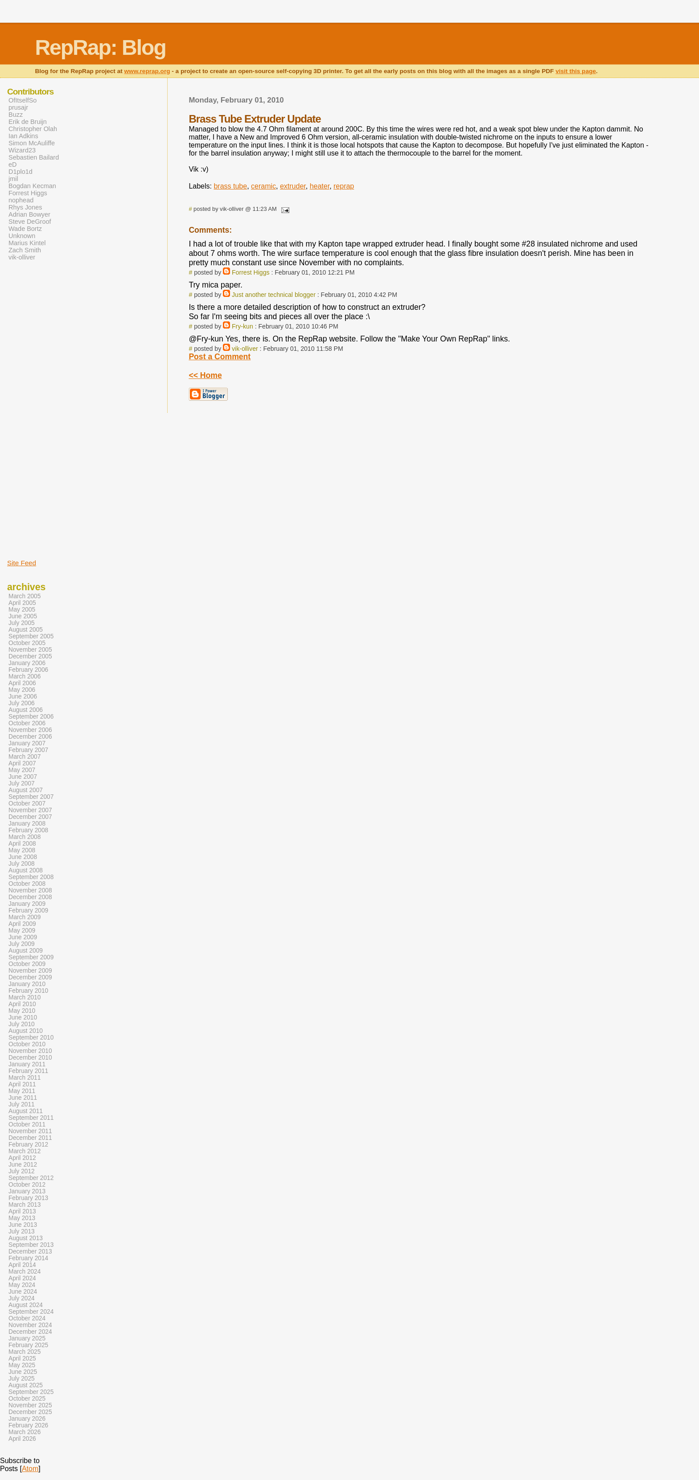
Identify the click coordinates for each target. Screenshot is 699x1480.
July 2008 (21, 863)
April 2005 (22, 603)
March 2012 (24, 1151)
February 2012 (28, 1144)
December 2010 (30, 1057)
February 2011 (28, 1071)
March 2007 (24, 756)
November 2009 (30, 970)
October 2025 (26, 1398)
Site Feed (21, 563)
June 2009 (22, 937)
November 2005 (30, 649)
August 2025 (25, 1385)
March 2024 (24, 1271)
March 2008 (24, 837)
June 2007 (22, 776)
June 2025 (22, 1372)
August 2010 (25, 1031)
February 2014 (28, 1258)
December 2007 (30, 817)
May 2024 (21, 1285)
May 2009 (21, 930)
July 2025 (21, 1378)
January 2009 (26, 903)
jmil (13, 178)
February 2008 (28, 830)
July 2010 (21, 1024)
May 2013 (21, 1218)
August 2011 (25, 1111)
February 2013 (28, 1198)
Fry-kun (242, 326)
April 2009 (22, 924)
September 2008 (30, 877)
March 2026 (24, 1432)
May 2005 (21, 609)
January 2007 (26, 743)
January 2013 (26, 1191)
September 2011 (30, 1117)
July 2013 (21, 1231)
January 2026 (26, 1418)
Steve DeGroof (29, 221)
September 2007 (30, 796)
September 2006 (30, 716)
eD (12, 164)
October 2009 (26, 964)
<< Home (205, 375)
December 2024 (30, 1331)
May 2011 (21, 1091)
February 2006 (28, 669)
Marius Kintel (26, 243)
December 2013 (30, 1251)
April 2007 (22, 763)
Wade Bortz (25, 228)
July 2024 (21, 1298)
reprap (343, 186)
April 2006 (22, 683)
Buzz (15, 114)
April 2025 (22, 1358)
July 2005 (21, 623)
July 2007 (21, 783)
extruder (293, 186)
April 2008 (22, 843)
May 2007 (21, 770)
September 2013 (30, 1245)
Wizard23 (22, 150)
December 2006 (30, 736)
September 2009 (30, 957)
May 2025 (21, 1365)
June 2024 (22, 1291)
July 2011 (21, 1104)
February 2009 (28, 910)
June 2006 (22, 696)
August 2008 (25, 870)
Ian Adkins (23, 136)
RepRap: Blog (100, 47)
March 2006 (24, 676)
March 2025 (24, 1351)
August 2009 (25, 950)
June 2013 (22, 1224)
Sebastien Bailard (33, 157)
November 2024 (30, 1325)
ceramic (263, 186)
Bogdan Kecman (32, 185)
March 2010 (24, 997)
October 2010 (26, 1044)
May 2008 (21, 850)
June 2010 (22, 1017)
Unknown (21, 235)
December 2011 (30, 1138)
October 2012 (26, 1184)
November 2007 (30, 810)
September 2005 (30, 636)
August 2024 (25, 1305)
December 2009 (30, 977)
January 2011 (26, 1064)
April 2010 (22, 1004)
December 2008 (30, 897)
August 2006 (25, 710)
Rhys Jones (25, 207)
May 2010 (21, 1010)
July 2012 (21, 1171)
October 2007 (26, 803)
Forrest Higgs (251, 272)
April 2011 (22, 1084)
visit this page (575, 71)
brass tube (230, 186)
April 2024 (22, 1278)
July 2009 (21, 944)
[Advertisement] (34, 409)
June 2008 (22, 857)
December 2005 (30, 656)
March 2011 (24, 1077)
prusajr (18, 107)
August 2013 (25, 1238)
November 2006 (30, 730)
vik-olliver (245, 348)
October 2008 (26, 883)
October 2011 (26, 1124)
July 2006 (21, 703)
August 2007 (25, 790)
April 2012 (22, 1158)
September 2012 (30, 1178)
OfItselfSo (22, 100)
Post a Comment (220, 356)
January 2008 (26, 823)
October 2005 (26, 643)
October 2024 (26, 1318)
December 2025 (30, 1412)
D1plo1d (20, 171)
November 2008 (30, 890)
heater (319, 186)
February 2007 (28, 750)
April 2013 (22, 1211)
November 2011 (30, 1131)
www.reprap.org (147, 71)
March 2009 (24, 917)
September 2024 (30, 1311)
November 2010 (30, 1051)
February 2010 (28, 990)
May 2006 (21, 690)
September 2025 (30, 1392)
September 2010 (30, 1037)
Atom (30, 1468)
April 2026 (22, 1438)
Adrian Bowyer (29, 214)
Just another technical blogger (274, 294)
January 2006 (26, 663)
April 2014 (22, 1265)
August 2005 (25, 629)
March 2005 (24, 596)
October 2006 (26, 723)
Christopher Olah (32, 128)
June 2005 (22, 616)
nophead (20, 200)
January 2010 (26, 984)
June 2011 (22, 1097)
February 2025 (28, 1345)
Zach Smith (24, 250)
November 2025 (30, 1405)
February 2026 (28, 1425)
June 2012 (22, 1164)
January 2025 (26, 1338)
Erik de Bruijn (27, 121)
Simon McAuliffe (31, 143)
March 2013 (24, 1204)
